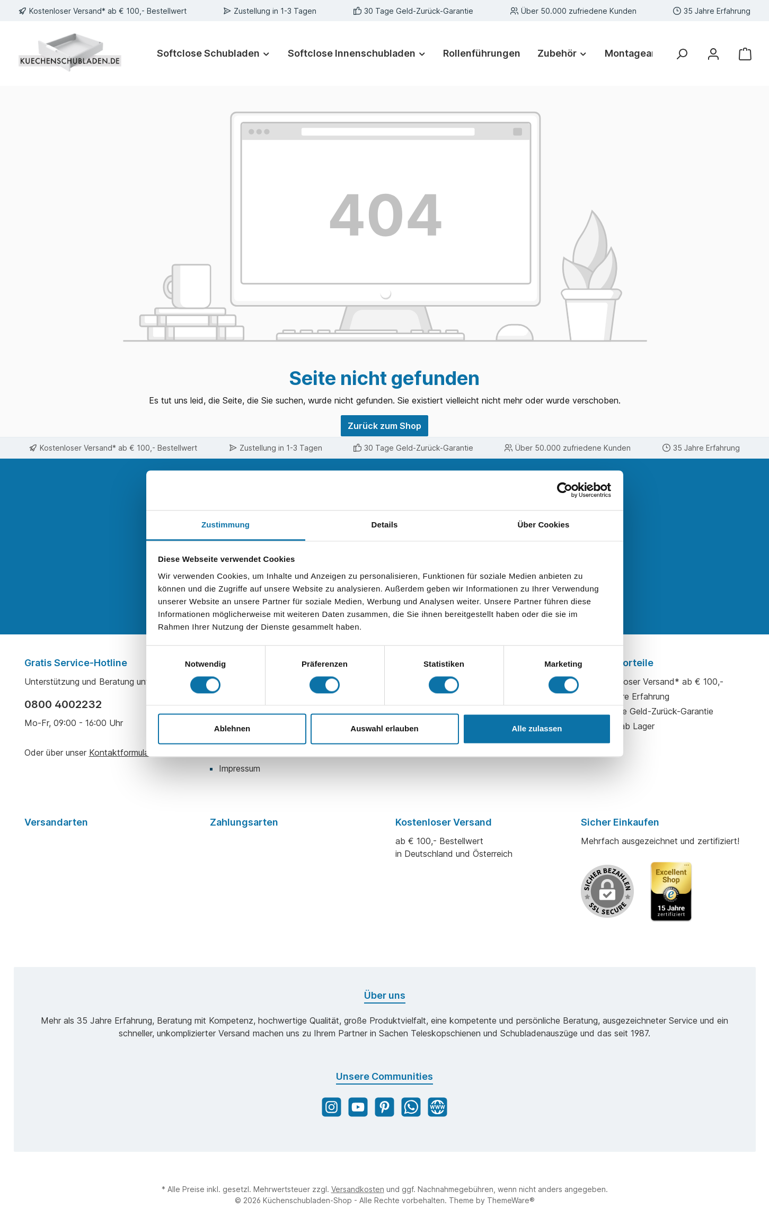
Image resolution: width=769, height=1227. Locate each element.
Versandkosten (357, 1189)
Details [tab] (385, 524)
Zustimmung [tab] (225, 524)
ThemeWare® (511, 1200)
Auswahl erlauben (384, 728)
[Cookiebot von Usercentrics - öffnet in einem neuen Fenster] (564, 490)
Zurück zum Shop (384, 425)
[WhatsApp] (411, 1107)
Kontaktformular (120, 752)
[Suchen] (681, 53)
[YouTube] (358, 1107)
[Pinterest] (384, 1107)
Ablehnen (232, 728)
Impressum (239, 768)
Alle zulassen (536, 728)
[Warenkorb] (745, 53)
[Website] (437, 1107)
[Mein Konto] (713, 53)
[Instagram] (331, 1107)
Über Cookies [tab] (544, 524)
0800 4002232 (63, 704)
